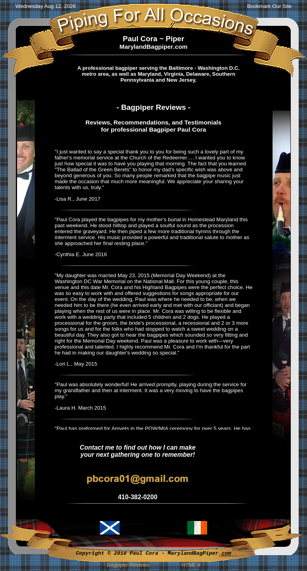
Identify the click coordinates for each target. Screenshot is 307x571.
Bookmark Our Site (269, 6)
